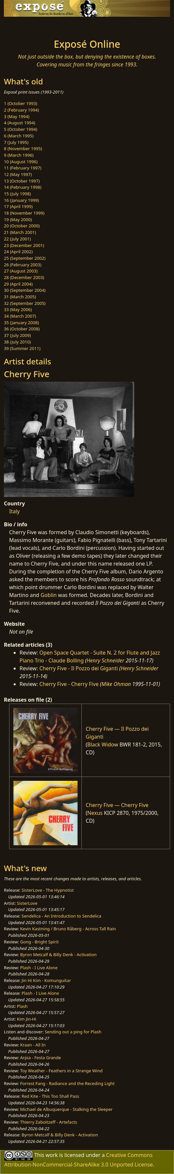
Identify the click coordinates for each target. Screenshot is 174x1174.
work (52, 1155)
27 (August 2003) (20, 271)
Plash (22, 1006)
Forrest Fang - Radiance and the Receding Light (67, 1083)
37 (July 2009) (17, 335)
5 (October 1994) (20, 129)
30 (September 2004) (25, 290)
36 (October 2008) (22, 329)
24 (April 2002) (18, 251)
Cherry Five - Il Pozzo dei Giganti (78, 668)
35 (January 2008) (21, 322)
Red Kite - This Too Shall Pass (50, 1096)
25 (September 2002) (25, 258)
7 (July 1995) (16, 142)
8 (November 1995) (23, 148)
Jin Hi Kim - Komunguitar (46, 980)
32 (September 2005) (25, 303)
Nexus (95, 812)
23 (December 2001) (24, 245)
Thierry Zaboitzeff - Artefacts (48, 1122)
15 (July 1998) (17, 194)
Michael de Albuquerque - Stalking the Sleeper (66, 1109)
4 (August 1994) (19, 123)
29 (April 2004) (18, 284)
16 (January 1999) (21, 200)
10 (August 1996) (20, 162)
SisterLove (27, 903)
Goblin (49, 595)
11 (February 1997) (22, 168)
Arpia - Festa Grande (40, 1057)
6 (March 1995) (19, 136)
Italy (14, 511)
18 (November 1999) (24, 213)
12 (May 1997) (18, 174)
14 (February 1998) (22, 187)
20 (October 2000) (22, 226)
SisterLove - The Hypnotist (48, 890)
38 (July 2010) (17, 342)
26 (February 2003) (22, 265)
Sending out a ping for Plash (73, 1032)
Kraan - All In (33, 1045)
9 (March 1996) (19, 155)
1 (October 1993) (20, 103)
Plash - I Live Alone (39, 968)
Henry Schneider (105, 660)
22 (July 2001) (17, 239)
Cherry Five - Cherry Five (69, 684)
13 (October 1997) (22, 181)
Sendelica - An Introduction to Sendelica (61, 916)
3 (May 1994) (16, 116)
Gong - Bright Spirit (39, 942)
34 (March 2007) (20, 316)
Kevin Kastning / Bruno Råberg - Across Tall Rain (68, 929)
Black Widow (102, 744)
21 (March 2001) (20, 232)
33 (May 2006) (18, 309)
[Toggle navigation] (21, 25)
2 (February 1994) (21, 110)
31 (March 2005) (20, 297)
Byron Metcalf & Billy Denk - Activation (58, 954)
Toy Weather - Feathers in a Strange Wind (61, 1071)
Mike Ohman (116, 684)
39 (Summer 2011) (22, 348)
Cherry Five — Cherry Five (117, 805)
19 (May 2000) (18, 219)
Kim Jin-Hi (26, 1019)
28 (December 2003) (24, 277)
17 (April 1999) (18, 206)
